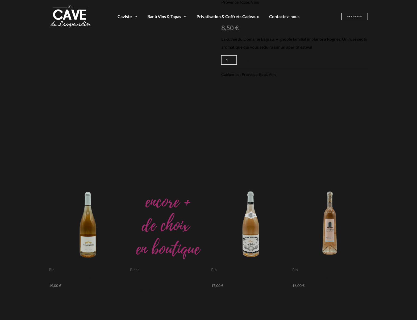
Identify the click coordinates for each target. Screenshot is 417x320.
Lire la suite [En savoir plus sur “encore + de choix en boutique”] (150, 291)
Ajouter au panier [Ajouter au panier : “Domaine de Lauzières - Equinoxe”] (319, 298)
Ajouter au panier (267, 60)
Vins (272, 74)
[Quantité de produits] (229, 60)
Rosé (263, 74)
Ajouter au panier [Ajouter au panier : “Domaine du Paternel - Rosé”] (238, 298)
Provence (249, 74)
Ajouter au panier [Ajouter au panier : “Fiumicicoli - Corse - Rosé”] (76, 298)
